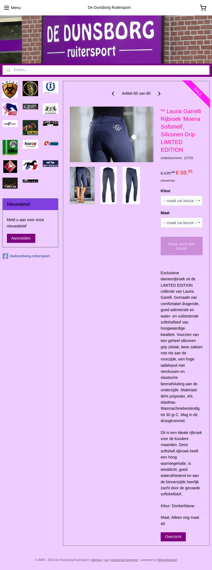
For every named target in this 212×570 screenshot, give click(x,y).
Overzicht (173, 536)
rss (106, 559)
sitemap (96, 559)
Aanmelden (21, 238)
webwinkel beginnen (124, 559)
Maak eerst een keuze (181, 245)
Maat (165, 213)
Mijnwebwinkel (167, 559)
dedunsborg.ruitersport (26, 256)
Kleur (166, 191)
